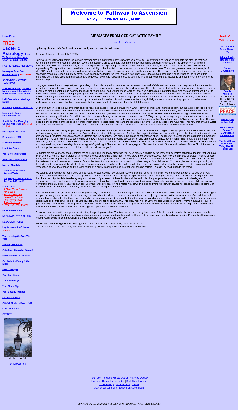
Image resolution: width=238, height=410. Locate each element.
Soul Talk (95, 381)
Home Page (8, 36)
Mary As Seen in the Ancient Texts (14, 172)
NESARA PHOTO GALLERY (16, 216)
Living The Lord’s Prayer (16, 205)
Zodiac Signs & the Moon (131, 388)
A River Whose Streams (15, 189)
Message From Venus (13, 131)
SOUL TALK (8, 186)
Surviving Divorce (11, 142)
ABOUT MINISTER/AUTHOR (17, 303)
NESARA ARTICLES (12, 221)
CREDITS (7, 314)
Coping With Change (14, 197)
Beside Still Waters (13, 194)
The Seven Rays (11, 280)
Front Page (95, 377)
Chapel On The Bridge (113, 381)
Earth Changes (10, 269)
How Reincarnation (13, 199)
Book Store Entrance (136, 381)
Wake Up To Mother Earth (227, 120)
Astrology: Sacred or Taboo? (17, 250)
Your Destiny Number (13, 292)
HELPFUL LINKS (11, 297)
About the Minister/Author (115, 377)
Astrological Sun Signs (105, 388)
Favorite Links (123, 384)
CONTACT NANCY (12, 308)
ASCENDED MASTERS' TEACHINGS (14, 81)
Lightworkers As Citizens (15, 227)
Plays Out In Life (12, 202)
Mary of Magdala (11, 165)
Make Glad (9, 192)
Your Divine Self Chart (14, 154)
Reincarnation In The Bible (16, 255)
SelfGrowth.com (18, 363)
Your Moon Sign (10, 286)
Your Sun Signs (10, 275)
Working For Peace (12, 244)
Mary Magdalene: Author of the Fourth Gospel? (18, 179)
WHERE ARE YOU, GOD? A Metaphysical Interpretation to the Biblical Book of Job (16, 91)
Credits (135, 384)
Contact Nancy (106, 384)
